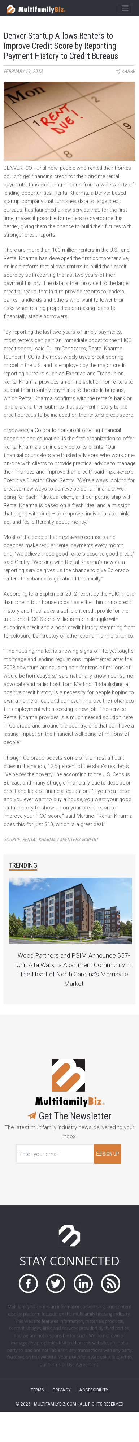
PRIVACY (62, 1389)
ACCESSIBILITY (93, 1389)
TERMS (37, 1389)
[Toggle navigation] (125, 8)
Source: (51, 839)
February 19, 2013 (23, 71)
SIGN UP (107, 1154)
